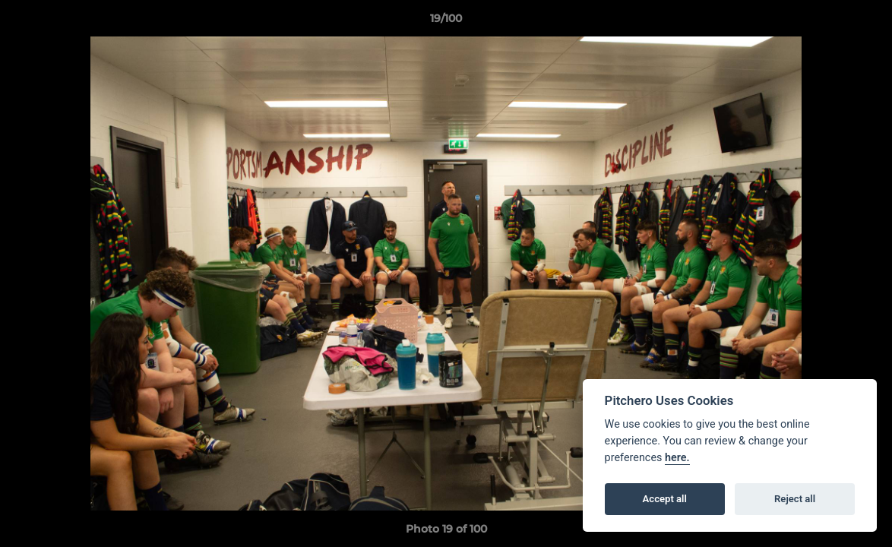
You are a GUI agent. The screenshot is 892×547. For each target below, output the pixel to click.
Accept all (665, 498)
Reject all (794, 498)
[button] (865, 22)
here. (677, 457)
